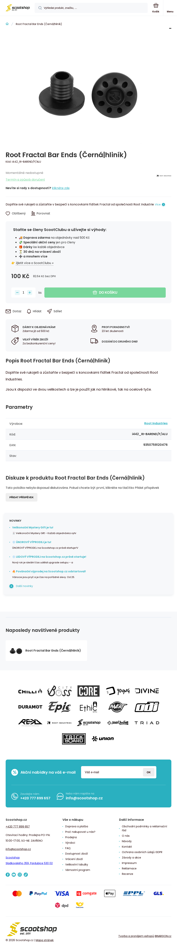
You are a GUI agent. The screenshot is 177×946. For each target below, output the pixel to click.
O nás (126, 836)
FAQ (68, 848)
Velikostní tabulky (76, 864)
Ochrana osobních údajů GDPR (142, 852)
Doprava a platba (76, 826)
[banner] (17, 8)
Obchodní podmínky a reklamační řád (144, 828)
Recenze (127, 874)
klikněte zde (61, 188)
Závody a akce (131, 857)
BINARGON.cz (163, 936)
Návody (127, 841)
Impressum (129, 863)
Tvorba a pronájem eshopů (136, 936)
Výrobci (70, 843)
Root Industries (156, 423)
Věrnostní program (77, 870)
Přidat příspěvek (21, 497)
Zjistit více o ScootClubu (33, 263)
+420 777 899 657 (35, 798)
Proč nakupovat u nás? (80, 832)
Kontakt (127, 847)
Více (158, 204)
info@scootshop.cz (84, 798)
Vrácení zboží (74, 859)
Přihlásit (148, 772)
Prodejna (71, 837)
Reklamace (129, 868)
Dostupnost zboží (76, 853)
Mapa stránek (45, 940)
